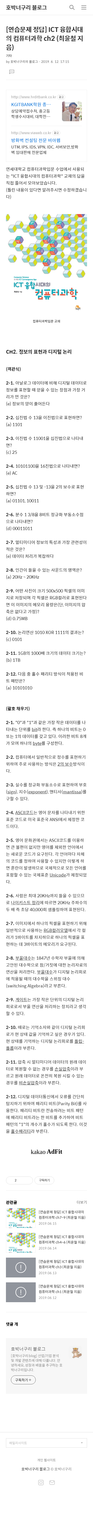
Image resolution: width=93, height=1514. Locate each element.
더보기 (82, 1202)
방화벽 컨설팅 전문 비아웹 (36, 140)
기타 (9, 55)
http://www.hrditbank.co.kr (33, 97)
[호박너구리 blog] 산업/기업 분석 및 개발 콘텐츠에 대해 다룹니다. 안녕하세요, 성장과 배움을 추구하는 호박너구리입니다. (36, 1362)
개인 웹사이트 (46, 1460)
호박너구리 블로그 (26, 7)
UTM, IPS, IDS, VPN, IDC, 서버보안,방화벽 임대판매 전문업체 (44, 149)
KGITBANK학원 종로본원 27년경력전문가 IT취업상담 (31, 104)
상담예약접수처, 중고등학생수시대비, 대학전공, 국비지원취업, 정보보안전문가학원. (31, 113)
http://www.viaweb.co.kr (31, 133)
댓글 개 (12, 1324)
